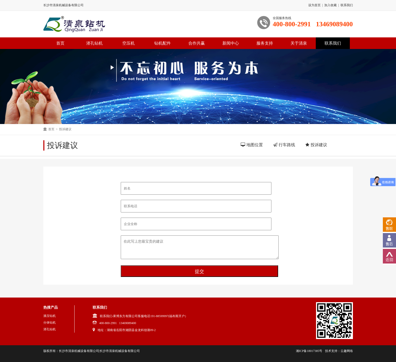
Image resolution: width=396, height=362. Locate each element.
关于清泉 (298, 43)
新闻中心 (230, 43)
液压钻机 (49, 316)
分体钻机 (49, 322)
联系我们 (347, 5)
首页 (51, 129)
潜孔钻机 (94, 43)
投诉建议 (65, 129)
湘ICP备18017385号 (309, 351)
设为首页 (314, 5)
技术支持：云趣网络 (339, 351)
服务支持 (264, 43)
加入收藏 (330, 5)
